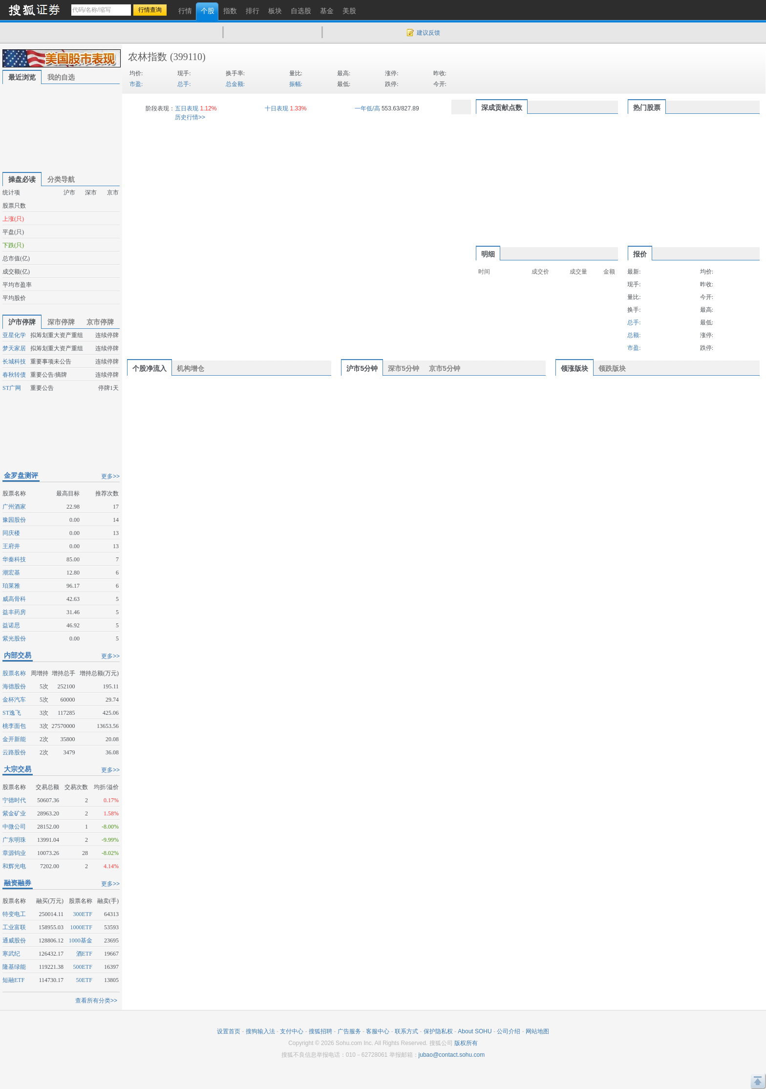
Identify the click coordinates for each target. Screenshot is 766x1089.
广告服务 (349, 1031)
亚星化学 (14, 335)
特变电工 (14, 914)
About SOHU (474, 1031)
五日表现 (186, 108)
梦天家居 (14, 348)
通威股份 (14, 940)
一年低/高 (367, 108)
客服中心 (377, 1031)
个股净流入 (149, 368)
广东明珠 (14, 839)
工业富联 (14, 927)
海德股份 (14, 686)
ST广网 (11, 387)
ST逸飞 (11, 712)
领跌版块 (612, 368)
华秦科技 (14, 559)
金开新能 (14, 739)
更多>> (110, 476)
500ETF (82, 966)
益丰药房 (14, 612)
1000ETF (81, 927)
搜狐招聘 (320, 1031)
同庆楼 (11, 533)
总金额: (235, 84)
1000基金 (80, 940)
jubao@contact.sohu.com (452, 1054)
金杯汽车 (14, 699)
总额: (633, 335)
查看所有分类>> (96, 1000)
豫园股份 (14, 519)
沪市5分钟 (362, 368)
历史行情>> (190, 117)
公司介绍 (508, 1031)
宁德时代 (14, 800)
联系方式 (406, 1031)
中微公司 (14, 826)
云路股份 (14, 752)
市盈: (136, 84)
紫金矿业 (14, 813)
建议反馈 (428, 32)
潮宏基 (11, 572)
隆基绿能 (14, 966)
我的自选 (61, 77)
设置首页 (228, 1031)
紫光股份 (14, 638)
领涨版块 (574, 368)
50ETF (84, 980)
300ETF (82, 914)
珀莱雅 (11, 585)
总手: (184, 84)
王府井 (11, 546)
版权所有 (466, 1043)
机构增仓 (190, 368)
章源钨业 (14, 853)
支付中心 (291, 1031)
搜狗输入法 (260, 1031)
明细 (488, 254)
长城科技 (14, 361)
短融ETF (13, 980)
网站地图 (537, 1031)
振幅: (295, 84)
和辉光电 (14, 866)
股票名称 (14, 673)
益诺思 (11, 625)
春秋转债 (14, 374)
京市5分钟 (444, 368)
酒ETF (84, 953)
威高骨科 (14, 599)
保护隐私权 (438, 1031)
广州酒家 (14, 506)
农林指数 (147, 56)
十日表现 (276, 108)
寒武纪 (11, 953)
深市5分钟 (403, 368)
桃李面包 (14, 726)
